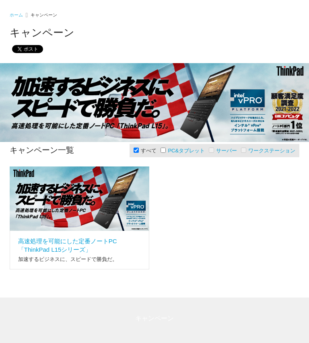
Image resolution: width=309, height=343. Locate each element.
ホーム (16, 14)
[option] (154, 102)
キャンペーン (154, 318)
